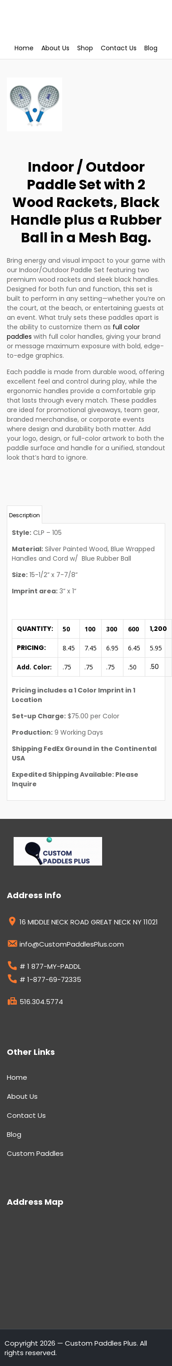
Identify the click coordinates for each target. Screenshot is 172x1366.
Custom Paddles (35, 1153)
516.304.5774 (35, 1003)
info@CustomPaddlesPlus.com (65, 945)
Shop (85, 48)
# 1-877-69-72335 (44, 980)
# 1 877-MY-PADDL (44, 967)
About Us (55, 48)
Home (24, 48)
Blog (150, 48)
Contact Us (119, 48)
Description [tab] (24, 515)
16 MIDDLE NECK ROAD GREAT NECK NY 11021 (82, 923)
